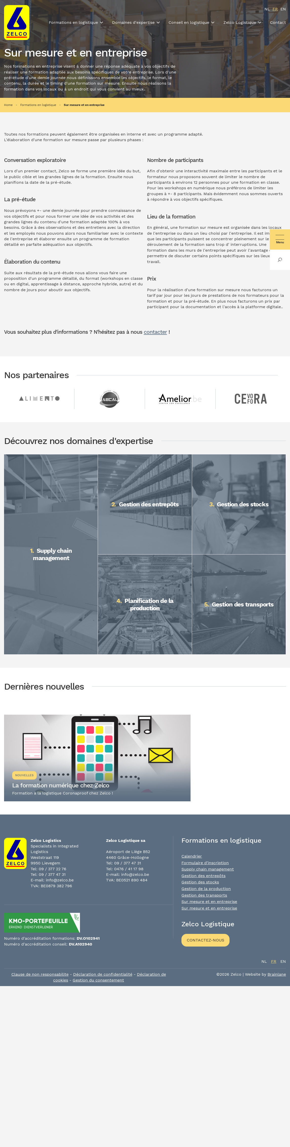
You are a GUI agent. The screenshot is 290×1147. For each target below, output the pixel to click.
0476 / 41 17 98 (128, 868)
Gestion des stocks (200, 882)
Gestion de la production (206, 888)
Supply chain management (207, 869)
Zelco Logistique (239, 22)
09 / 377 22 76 (52, 868)
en (283, 9)
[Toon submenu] (101, 22)
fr (275, 9)
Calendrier (191, 856)
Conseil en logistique (189, 22)
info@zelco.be (60, 880)
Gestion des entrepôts (203, 875)
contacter (155, 332)
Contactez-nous (205, 940)
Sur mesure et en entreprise (84, 105)
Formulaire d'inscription (205, 862)
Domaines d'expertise (133, 22)
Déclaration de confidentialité (102, 974)
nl (267, 9)
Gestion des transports (204, 895)
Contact (278, 22)
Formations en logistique (73, 22)
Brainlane (276, 974)
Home (8, 105)
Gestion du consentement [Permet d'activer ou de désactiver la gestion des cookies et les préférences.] (98, 980)
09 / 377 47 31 (52, 874)
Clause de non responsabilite (40, 974)
